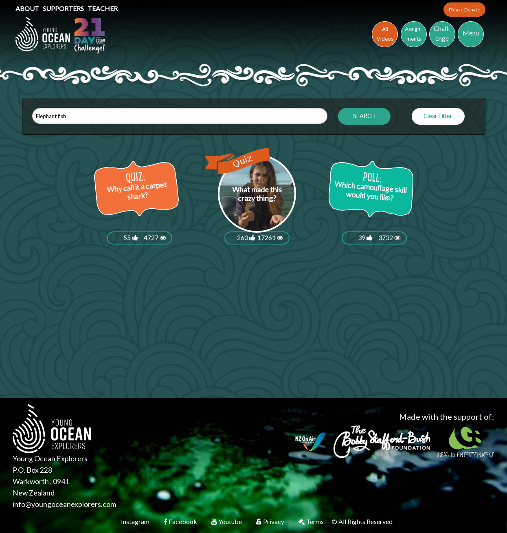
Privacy (270, 521)
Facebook (181, 521)
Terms (311, 521)
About (27, 8)
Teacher (103, 8)
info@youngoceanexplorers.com (64, 504)
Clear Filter (438, 115)
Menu (471, 33)
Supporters (64, 8)
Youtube (227, 521)
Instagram (136, 521)
